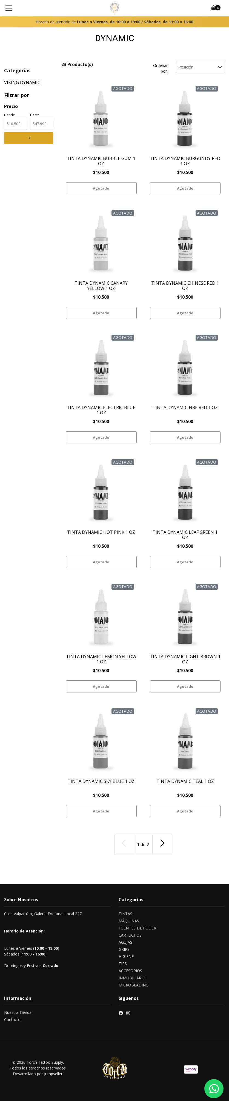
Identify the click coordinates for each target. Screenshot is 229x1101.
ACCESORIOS (130, 970)
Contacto (12, 1019)
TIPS (123, 963)
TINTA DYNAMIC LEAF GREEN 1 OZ (185, 534)
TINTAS (125, 913)
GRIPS (124, 949)
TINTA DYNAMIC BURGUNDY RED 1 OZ (185, 161)
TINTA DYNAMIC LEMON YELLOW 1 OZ (101, 659)
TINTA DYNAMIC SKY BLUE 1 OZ (101, 781)
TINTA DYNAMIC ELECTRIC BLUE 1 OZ (101, 410)
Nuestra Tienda (18, 1012)
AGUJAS (125, 942)
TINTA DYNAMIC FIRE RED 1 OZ (185, 407)
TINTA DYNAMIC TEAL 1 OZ (185, 781)
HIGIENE (126, 956)
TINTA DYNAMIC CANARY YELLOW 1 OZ (101, 285)
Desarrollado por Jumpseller (37, 1073)
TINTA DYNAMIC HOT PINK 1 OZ (101, 532)
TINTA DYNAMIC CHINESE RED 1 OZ (185, 285)
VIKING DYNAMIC (22, 82)
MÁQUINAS (129, 920)
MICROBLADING (133, 985)
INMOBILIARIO (132, 977)
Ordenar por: (160, 68)
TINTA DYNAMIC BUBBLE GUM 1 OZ (101, 161)
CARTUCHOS (130, 935)
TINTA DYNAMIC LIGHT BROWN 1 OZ (185, 659)
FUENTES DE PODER (137, 928)
